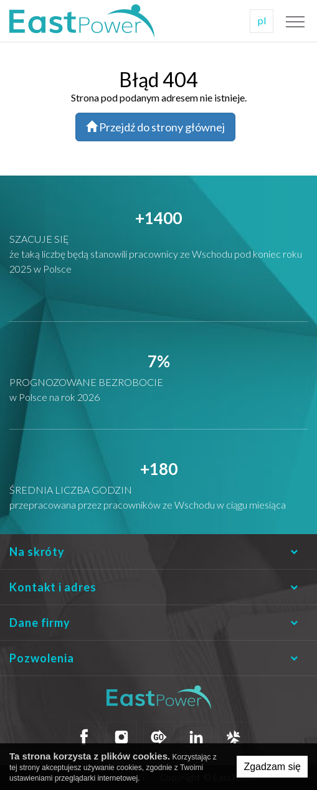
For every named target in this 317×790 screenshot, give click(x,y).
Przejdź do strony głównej (155, 127)
